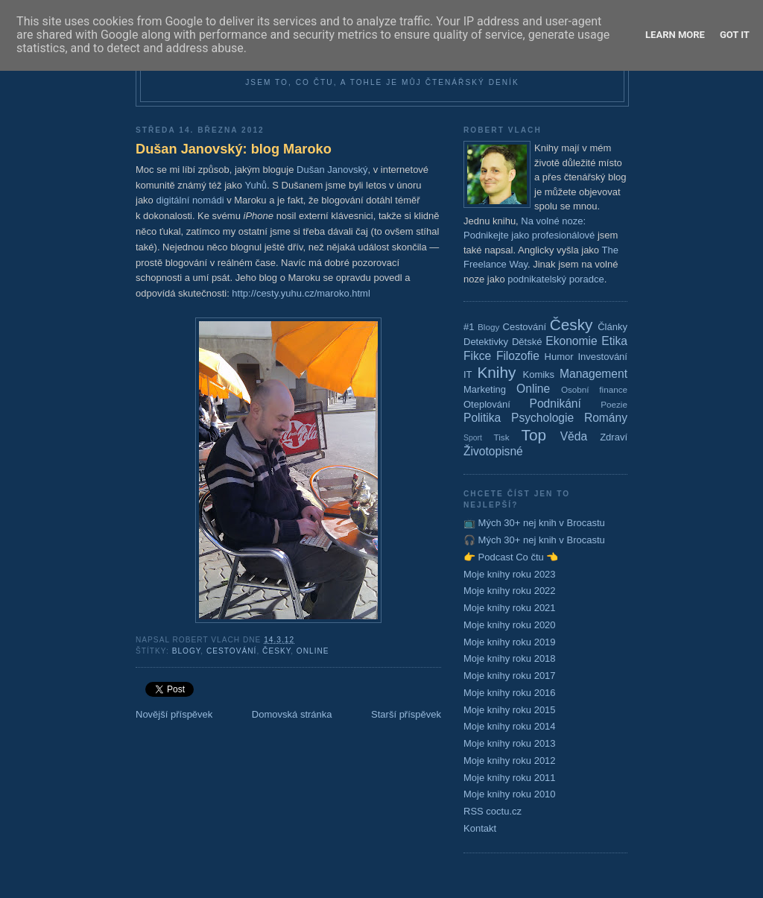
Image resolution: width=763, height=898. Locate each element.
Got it (735, 34)
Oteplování (486, 404)
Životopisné (493, 451)
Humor (559, 356)
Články (612, 326)
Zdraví (613, 437)
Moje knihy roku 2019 (509, 642)
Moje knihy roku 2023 (509, 574)
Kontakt (479, 828)
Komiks (538, 374)
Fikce (477, 356)
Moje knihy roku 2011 (509, 777)
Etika (614, 341)
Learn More (675, 34)
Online (313, 651)
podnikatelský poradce (555, 279)
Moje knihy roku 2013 (509, 743)
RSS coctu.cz (492, 811)
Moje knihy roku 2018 (509, 658)
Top (534, 434)
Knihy (496, 372)
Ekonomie (571, 341)
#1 (468, 326)
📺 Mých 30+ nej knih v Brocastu (534, 522)
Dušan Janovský (332, 169)
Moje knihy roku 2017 (509, 675)
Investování (602, 356)
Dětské (527, 341)
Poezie (614, 404)
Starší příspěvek (406, 714)
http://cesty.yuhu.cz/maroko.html (301, 293)
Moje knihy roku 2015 (509, 709)
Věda (573, 436)
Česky (276, 651)
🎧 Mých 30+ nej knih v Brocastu (534, 540)
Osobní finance (594, 389)
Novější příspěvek (174, 714)
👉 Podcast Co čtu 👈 (510, 557)
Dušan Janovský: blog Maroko (234, 149)
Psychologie (542, 417)
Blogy (186, 651)
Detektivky (485, 341)
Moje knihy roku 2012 (509, 760)
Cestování (231, 651)
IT (467, 374)
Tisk (502, 437)
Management (593, 373)
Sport (472, 438)
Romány (605, 417)
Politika (482, 417)
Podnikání (555, 403)
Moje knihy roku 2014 (509, 726)
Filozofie (517, 356)
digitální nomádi (190, 200)
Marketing (484, 389)
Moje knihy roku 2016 (509, 692)
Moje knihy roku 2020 (509, 624)
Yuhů (255, 185)
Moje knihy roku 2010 (509, 794)
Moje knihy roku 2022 (509, 590)
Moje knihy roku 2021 (509, 607)
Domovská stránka (292, 714)
